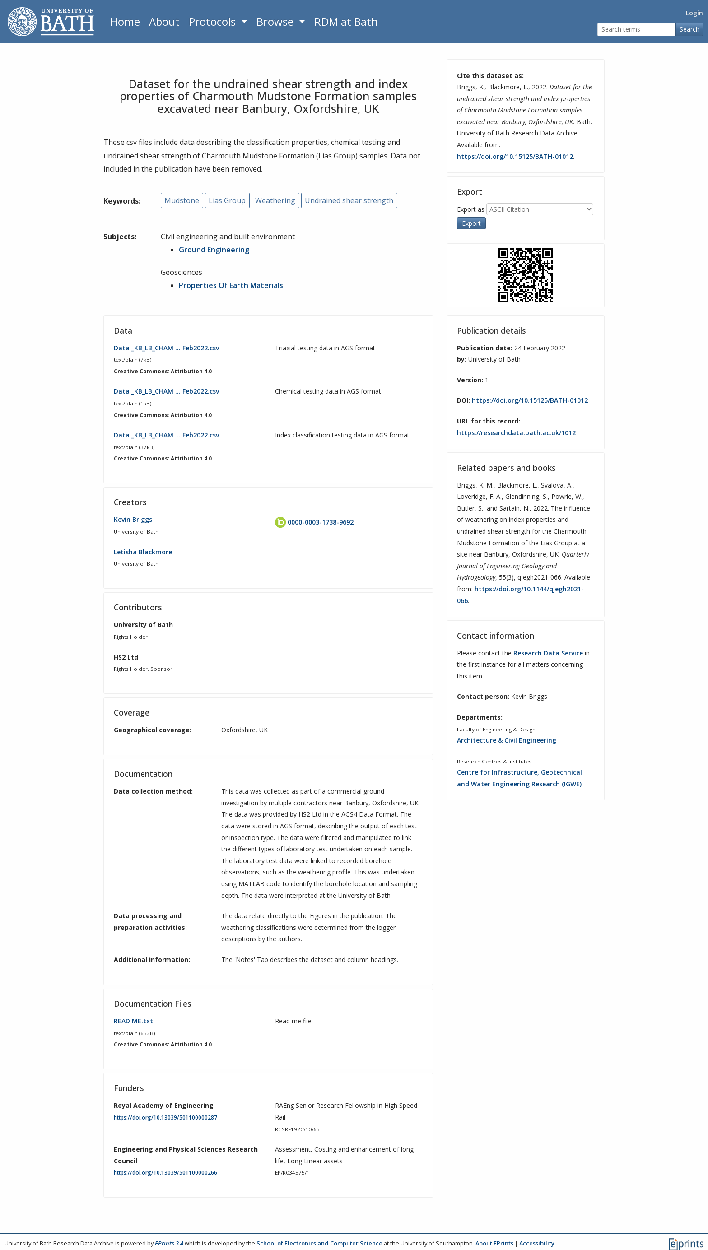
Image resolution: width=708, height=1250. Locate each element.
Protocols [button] (213, 21)
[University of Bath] (50, 22)
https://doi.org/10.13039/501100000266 (165, 1172)
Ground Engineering (214, 250)
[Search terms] (636, 30)
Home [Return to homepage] (125, 21)
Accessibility (536, 1243)
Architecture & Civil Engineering (506, 740)
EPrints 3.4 (169, 1243)
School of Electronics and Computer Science (319, 1243)
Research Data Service (548, 652)
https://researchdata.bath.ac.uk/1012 (516, 432)
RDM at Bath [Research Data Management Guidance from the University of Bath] (346, 21)
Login (694, 13)
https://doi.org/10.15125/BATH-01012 (515, 156)
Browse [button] (276, 21)
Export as (470, 208)
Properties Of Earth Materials (231, 285)
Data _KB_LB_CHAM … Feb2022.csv (166, 347)
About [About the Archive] (164, 21)
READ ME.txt (133, 1021)
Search (689, 29)
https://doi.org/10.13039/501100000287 (165, 1117)
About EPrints (494, 1243)
